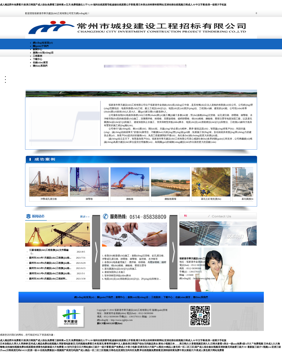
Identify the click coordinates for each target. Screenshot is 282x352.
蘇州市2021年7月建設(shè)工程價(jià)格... (50, 257)
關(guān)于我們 (41, 46)
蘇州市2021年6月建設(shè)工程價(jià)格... (50, 263)
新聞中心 (37, 49)
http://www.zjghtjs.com (122, 320)
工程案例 (37, 56)
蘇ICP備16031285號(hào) (109, 323)
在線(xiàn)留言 (40, 62)
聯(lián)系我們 (40, 65)
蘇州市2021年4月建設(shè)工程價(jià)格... (50, 273)
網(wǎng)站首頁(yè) (43, 42)
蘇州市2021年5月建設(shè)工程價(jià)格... (50, 268)
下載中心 (37, 59)
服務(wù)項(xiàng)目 (43, 52)
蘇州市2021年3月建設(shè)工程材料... (48, 278)
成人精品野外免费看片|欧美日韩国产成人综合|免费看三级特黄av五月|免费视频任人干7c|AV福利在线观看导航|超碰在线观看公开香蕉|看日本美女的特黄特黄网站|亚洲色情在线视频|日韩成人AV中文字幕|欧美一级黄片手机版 (113, 4)
